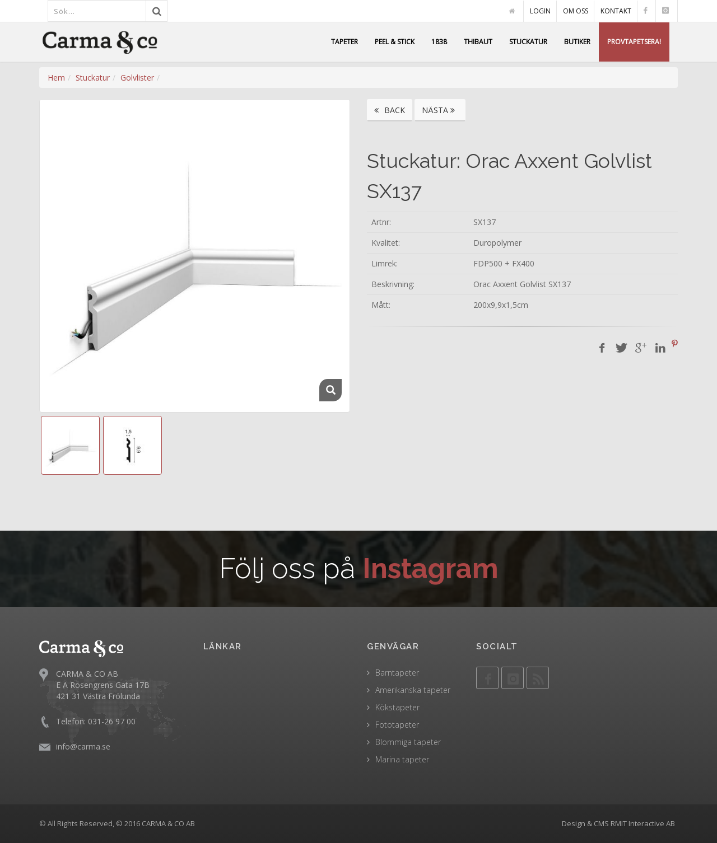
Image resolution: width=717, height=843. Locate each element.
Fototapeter (397, 724)
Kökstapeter (397, 707)
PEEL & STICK (395, 41)
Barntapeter (397, 672)
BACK (389, 110)
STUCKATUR (528, 41)
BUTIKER (577, 41)
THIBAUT (478, 41)
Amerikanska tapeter (412, 690)
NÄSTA (440, 110)
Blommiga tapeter (408, 742)
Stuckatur (93, 77)
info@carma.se (83, 746)
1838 (439, 41)
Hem (56, 77)
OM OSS (575, 11)
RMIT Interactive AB (643, 823)
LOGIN (540, 11)
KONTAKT (615, 11)
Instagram (430, 568)
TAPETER (344, 41)
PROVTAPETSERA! (634, 41)
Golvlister (137, 77)
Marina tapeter (402, 759)
